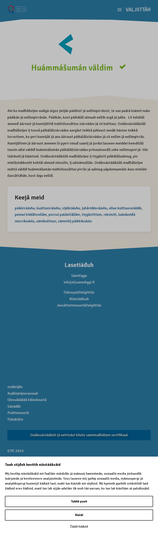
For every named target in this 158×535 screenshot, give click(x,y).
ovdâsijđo (15, 387)
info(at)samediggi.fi (79, 282)
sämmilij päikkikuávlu (75, 221)
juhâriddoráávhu (94, 208)
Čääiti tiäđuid (79, 526)
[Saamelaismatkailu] (17, 10)
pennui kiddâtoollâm (31, 214)
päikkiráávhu (25, 208)
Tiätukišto (15, 419)
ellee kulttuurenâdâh (125, 208)
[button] (134, 9)
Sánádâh (14, 406)
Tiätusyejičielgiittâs (79, 292)
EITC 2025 (15, 451)
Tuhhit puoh (79, 501)
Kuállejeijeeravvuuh (22, 393)
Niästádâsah (79, 299)
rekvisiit (109, 214)
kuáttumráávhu (48, 208)
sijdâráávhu (71, 208)
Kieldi (79, 515)
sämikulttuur (46, 221)
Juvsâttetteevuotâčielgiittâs (79, 305)
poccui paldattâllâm (64, 214)
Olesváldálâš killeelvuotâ (26, 399)
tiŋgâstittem (92, 214)
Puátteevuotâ (18, 412)
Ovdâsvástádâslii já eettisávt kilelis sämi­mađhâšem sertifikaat (79, 435)
